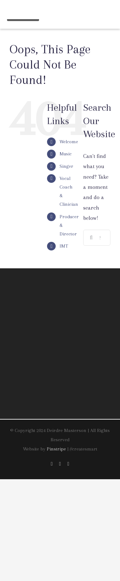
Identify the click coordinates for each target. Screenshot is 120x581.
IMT (64, 246)
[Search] (91, 238)
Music (66, 154)
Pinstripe (56, 449)
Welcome (69, 142)
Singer (66, 166)
